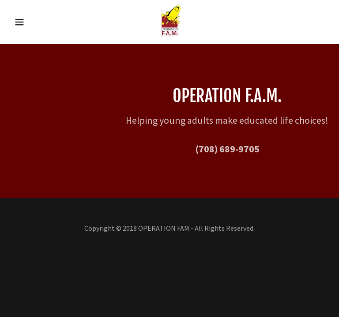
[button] (25, 22)
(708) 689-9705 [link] (227, 149)
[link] (169, 36)
